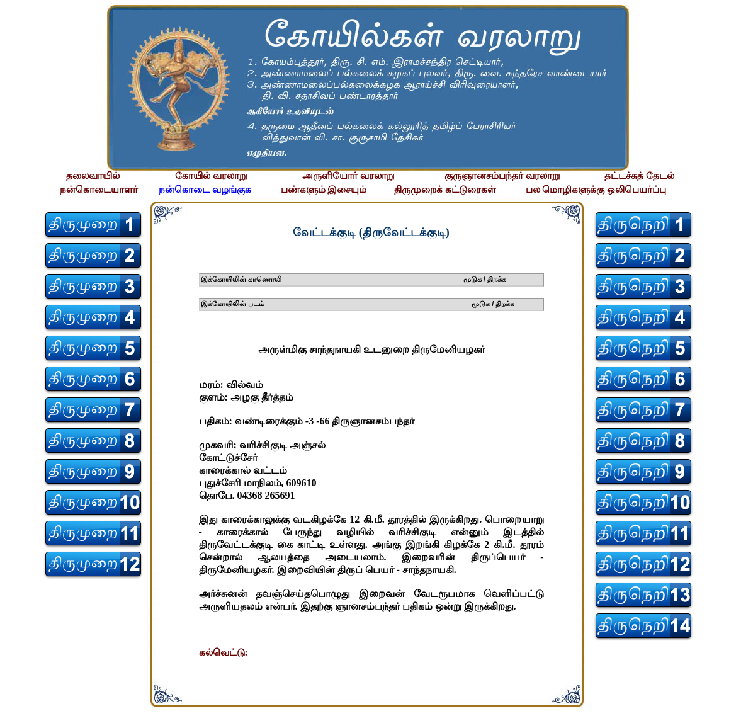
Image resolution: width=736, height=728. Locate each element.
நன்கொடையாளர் (99, 190)
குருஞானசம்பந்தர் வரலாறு (502, 176)
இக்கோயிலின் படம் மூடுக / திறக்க (358, 303)
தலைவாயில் (93, 176)
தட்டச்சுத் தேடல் (639, 176)
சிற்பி (17, 715)
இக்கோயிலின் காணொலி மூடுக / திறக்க (354, 279)
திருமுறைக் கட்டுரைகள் (445, 190)
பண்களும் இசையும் (324, 190)
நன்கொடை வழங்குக (205, 190)
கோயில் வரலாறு (211, 176)
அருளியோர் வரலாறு (348, 176)
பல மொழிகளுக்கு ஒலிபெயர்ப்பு (596, 190)
